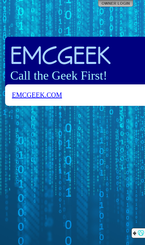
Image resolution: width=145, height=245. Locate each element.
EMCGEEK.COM (37, 95)
